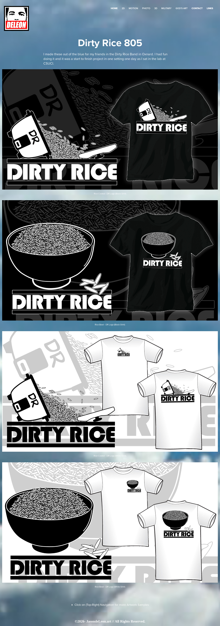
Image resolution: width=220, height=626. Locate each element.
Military (166, 8)
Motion (133, 8)
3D (155, 8)
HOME (114, 8)
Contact (197, 8)
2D (123, 8)
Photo (146, 8)
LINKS (210, 8)
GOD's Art (182, 8)
